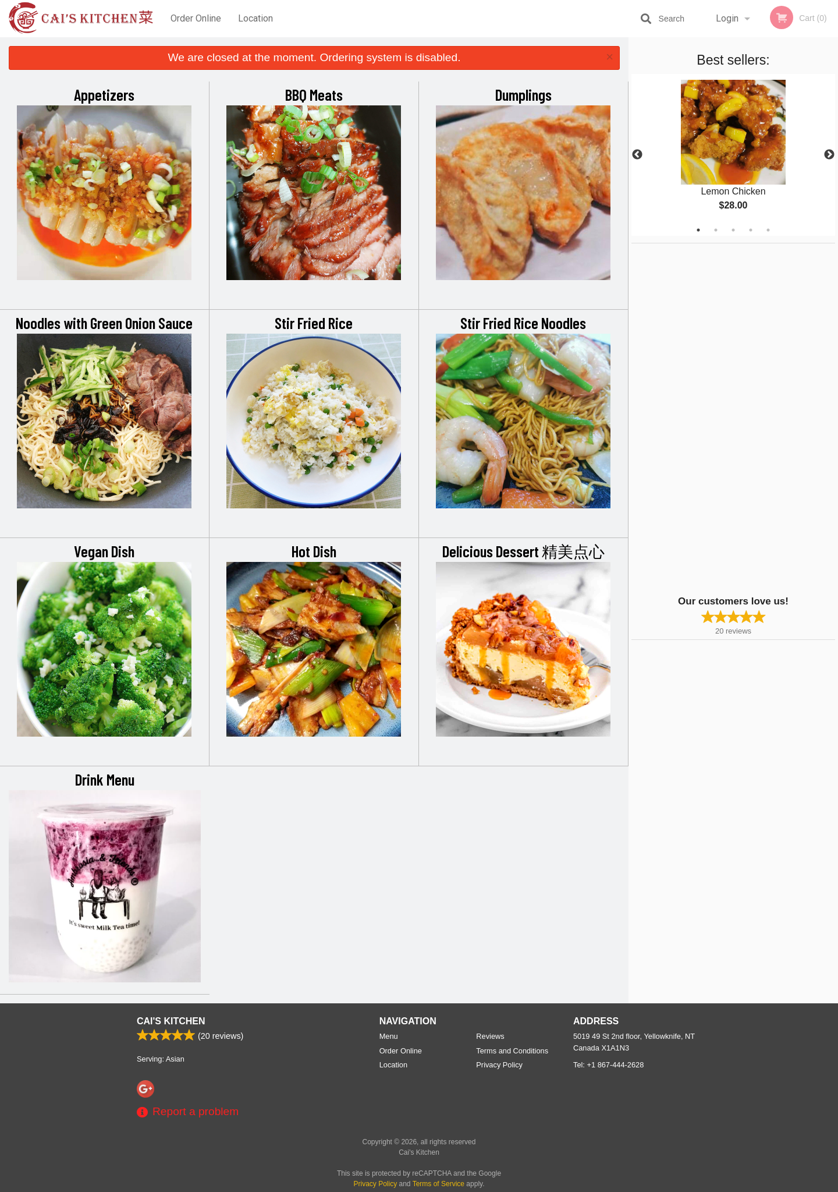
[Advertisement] (704, 418)
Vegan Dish (104, 551)
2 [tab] (716, 230)
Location (255, 18)
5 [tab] (768, 230)
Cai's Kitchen (171, 1021)
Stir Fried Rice (314, 322)
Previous (637, 155)
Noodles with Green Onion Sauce (104, 322)
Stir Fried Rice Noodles (523, 322)
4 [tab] (751, 230)
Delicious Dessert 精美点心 (523, 551)
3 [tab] (733, 230)
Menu (388, 1036)
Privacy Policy (499, 1064)
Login (727, 18)
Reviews (490, 1036)
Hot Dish (314, 551)
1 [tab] (698, 230)
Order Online (196, 18)
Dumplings (523, 94)
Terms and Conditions (512, 1050)
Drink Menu (104, 779)
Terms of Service (438, 1184)
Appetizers (104, 94)
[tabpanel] (733, 155)
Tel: (608, 1064)
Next (829, 155)
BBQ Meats (314, 94)
